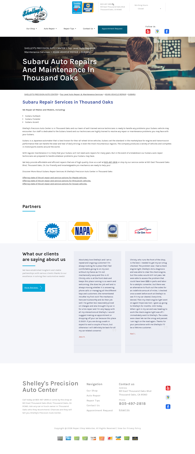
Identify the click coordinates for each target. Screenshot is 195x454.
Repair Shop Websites (84, 428)
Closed (141, 9)
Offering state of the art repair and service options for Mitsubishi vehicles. (56, 180)
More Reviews (33, 288)
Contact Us (88, 28)
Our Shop (30, 28)
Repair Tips (69, 28)
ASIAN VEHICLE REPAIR (65, 52)
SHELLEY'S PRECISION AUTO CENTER (44, 48)
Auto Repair (49, 28)
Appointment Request (112, 28)
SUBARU (85, 52)
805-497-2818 (106, 4)
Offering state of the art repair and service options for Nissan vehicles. (54, 184)
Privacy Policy (134, 428)
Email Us (124, 410)
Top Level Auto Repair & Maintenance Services (81, 94)
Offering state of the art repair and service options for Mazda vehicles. (54, 177)
